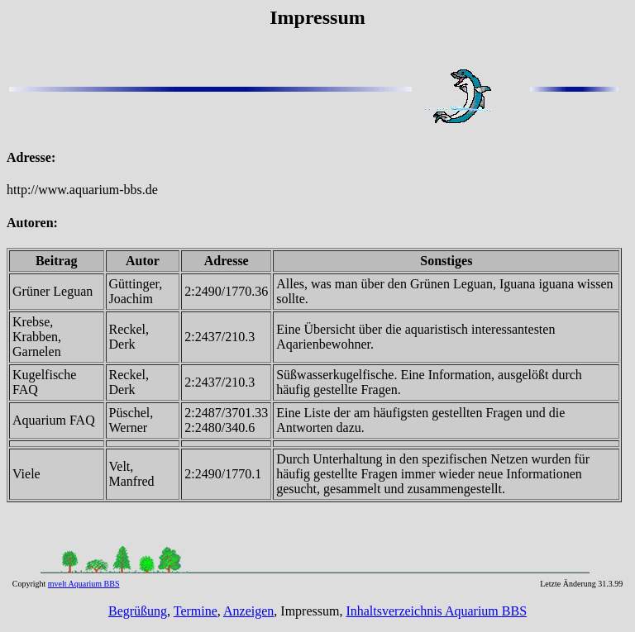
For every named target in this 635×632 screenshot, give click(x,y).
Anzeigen (248, 611)
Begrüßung (137, 611)
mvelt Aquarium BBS (84, 583)
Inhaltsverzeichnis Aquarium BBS (436, 611)
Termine (195, 611)
